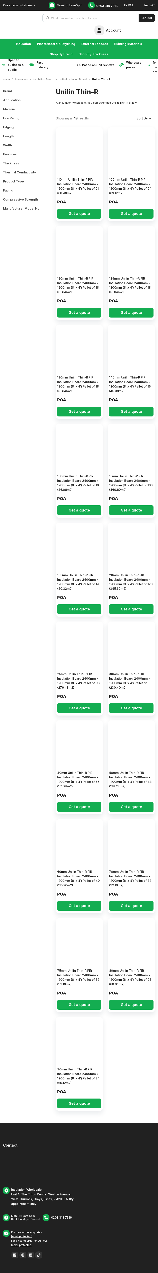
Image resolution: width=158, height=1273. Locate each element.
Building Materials (128, 44)
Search (147, 17)
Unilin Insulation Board (73, 79)
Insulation (23, 44)
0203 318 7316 (107, 6)
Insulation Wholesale (26, 1189)
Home (6, 79)
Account (113, 30)
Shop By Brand (61, 54)
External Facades (94, 44)
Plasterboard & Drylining (56, 44)
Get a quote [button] (79, 213)
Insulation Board (43, 79)
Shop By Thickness (93, 54)
